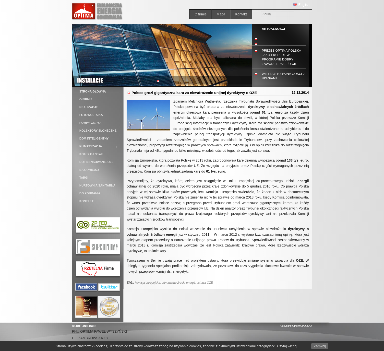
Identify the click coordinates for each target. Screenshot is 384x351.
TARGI (83, 177)
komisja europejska (147, 282)
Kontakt (241, 14)
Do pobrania (89, 193)
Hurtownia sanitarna (97, 185)
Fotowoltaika (91, 115)
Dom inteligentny (93, 138)
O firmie (200, 14)
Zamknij (320, 346)
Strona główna (92, 91)
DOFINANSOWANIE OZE (96, 162)
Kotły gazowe (91, 154)
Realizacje (88, 107)
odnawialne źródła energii (178, 282)
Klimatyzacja (90, 146)
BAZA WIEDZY (89, 170)
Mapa (220, 14)
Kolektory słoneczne (98, 130)
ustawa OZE (205, 282)
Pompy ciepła (90, 123)
